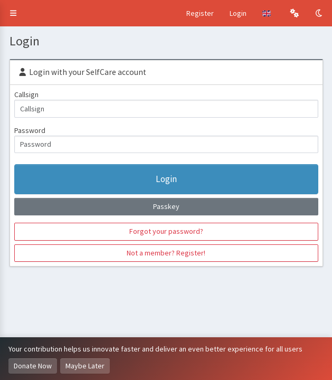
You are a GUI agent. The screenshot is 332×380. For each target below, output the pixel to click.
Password (29, 130)
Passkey (166, 206)
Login (238, 13)
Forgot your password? (166, 231)
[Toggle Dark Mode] (320, 13)
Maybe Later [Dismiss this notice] (85, 365)
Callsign (26, 94)
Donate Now (33, 365)
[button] (13, 13)
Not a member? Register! (166, 253)
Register (200, 13)
